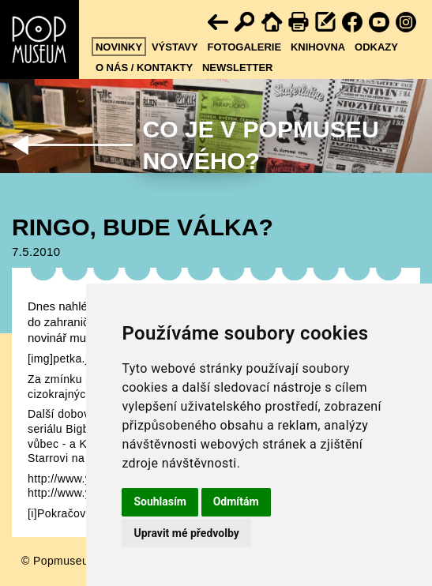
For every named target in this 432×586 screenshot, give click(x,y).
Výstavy (175, 47)
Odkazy (376, 47)
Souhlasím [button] (159, 501)
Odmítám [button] (236, 501)
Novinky (119, 47)
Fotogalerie (244, 47)
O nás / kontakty (144, 67)
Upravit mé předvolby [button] (186, 533)
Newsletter (237, 67)
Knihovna (318, 47)
